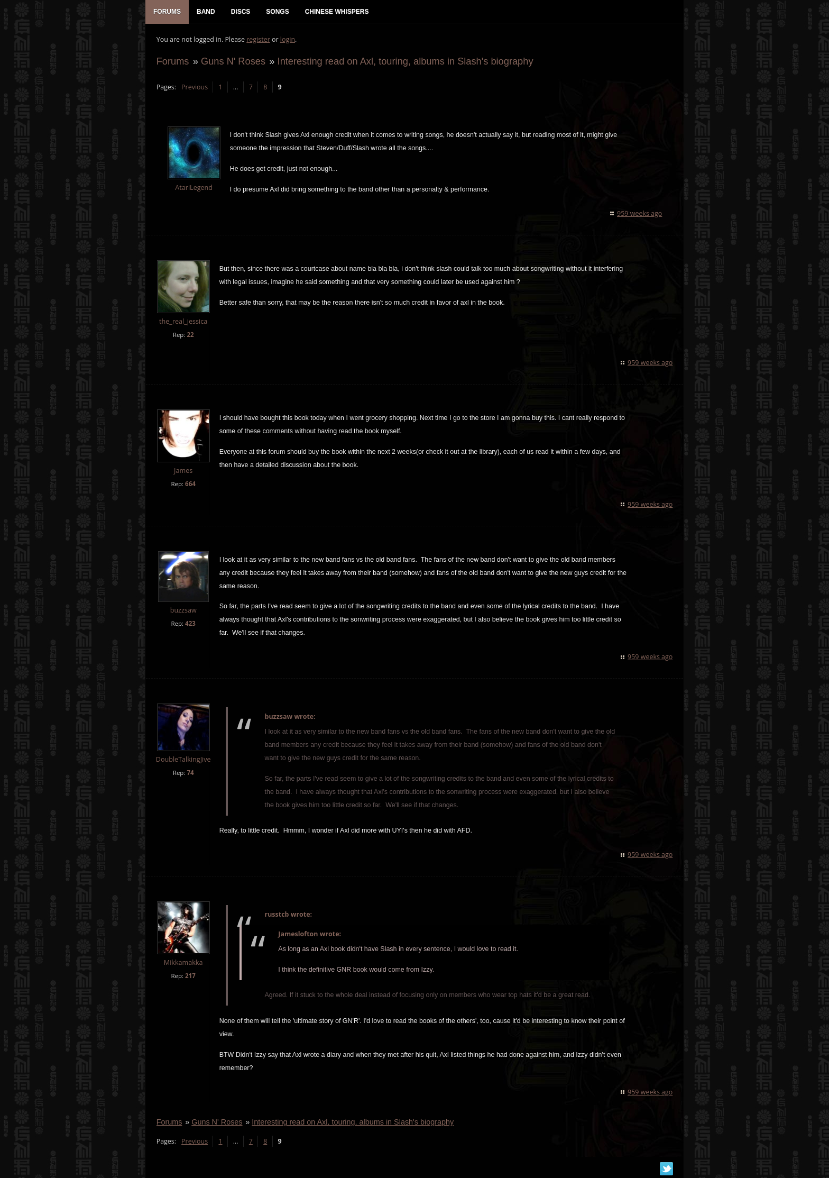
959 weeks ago (640, 213)
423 (190, 624)
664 (190, 484)
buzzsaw (183, 610)
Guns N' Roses (232, 61)
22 (190, 335)
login (287, 39)
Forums (172, 61)
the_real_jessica (183, 321)
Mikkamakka (182, 963)
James (182, 471)
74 (190, 774)
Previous (194, 87)
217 (190, 977)
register (258, 39)
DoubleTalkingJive (182, 760)
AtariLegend (194, 188)
